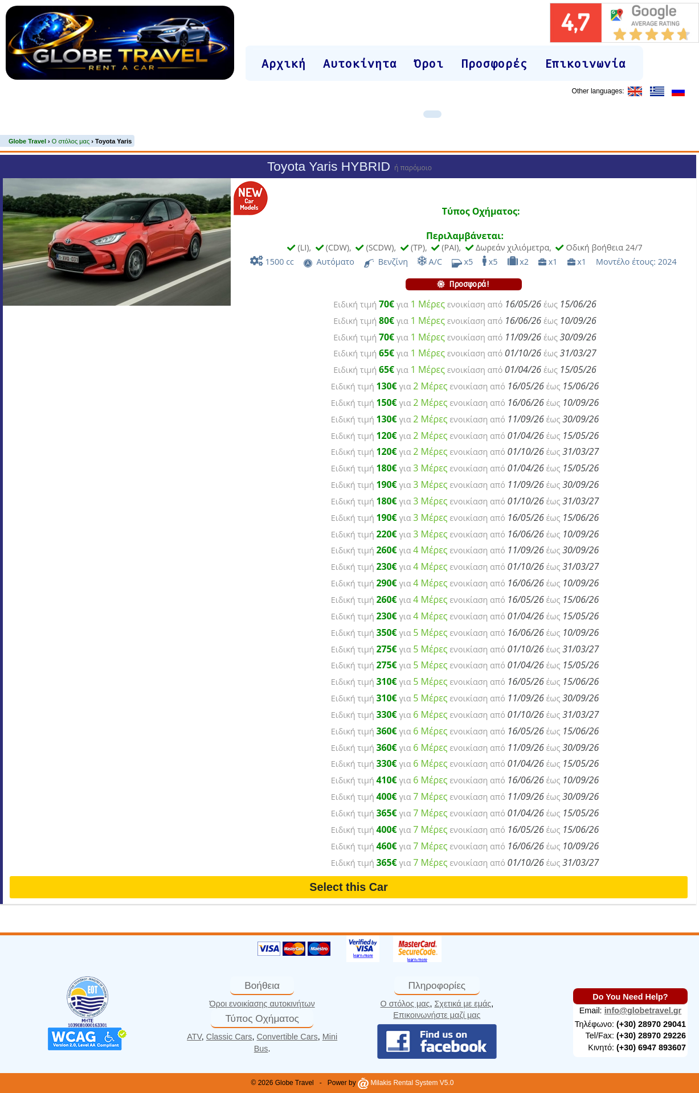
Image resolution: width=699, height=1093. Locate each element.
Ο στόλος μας (405, 1003)
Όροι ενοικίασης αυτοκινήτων (262, 1003)
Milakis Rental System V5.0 (405, 1083)
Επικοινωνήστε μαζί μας (436, 1015)
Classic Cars (229, 1036)
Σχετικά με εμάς (462, 1003)
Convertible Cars (287, 1036)
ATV (194, 1036)
